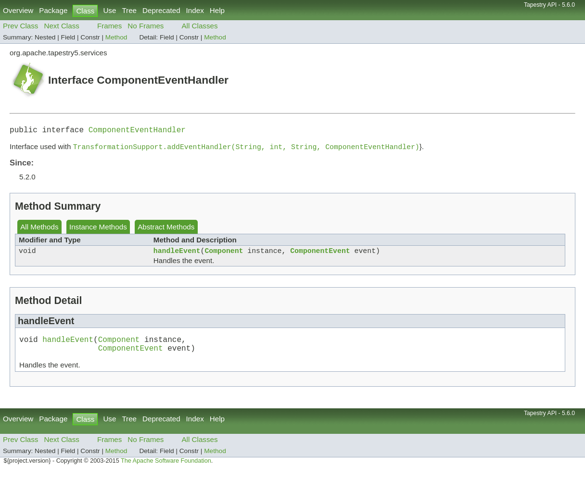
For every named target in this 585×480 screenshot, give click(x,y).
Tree (129, 10)
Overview (18, 10)
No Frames (145, 26)
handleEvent (177, 255)
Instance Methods (98, 230)
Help (217, 10)
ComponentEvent (320, 255)
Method (116, 37)
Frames (109, 26)
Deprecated (161, 10)
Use (109, 10)
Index (195, 10)
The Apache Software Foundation (166, 469)
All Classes (199, 26)
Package (53, 10)
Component (223, 255)
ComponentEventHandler (137, 131)
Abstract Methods (166, 230)
